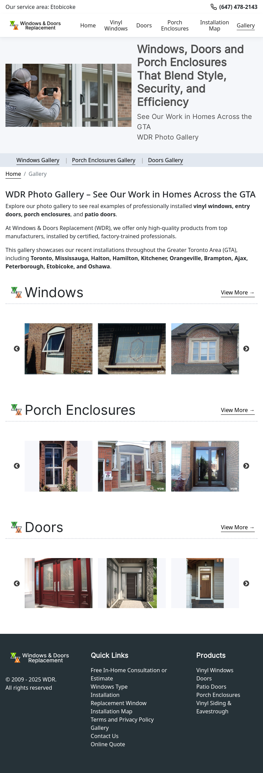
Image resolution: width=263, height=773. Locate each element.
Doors (144, 25)
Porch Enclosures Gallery (103, 160)
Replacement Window (119, 703)
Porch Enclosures (175, 25)
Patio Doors (211, 686)
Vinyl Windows (116, 25)
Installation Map (214, 25)
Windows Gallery (37, 160)
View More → (238, 292)
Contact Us (104, 736)
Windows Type (109, 686)
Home (88, 25)
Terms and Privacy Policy (122, 719)
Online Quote (108, 744)
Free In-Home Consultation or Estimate (129, 674)
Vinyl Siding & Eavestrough (213, 707)
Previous (16, 349)
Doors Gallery (165, 160)
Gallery (246, 25)
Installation (105, 695)
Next (246, 349)
